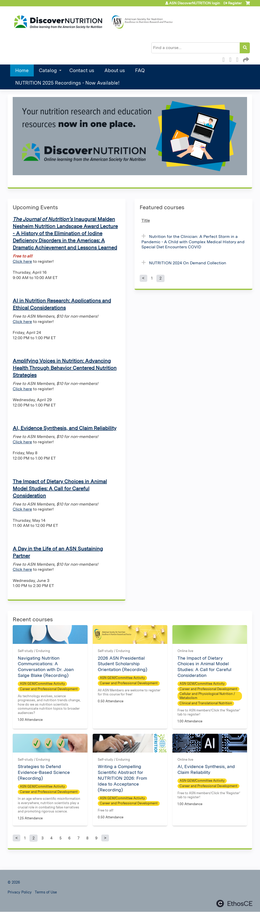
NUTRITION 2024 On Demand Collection (187, 262)
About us (114, 70)
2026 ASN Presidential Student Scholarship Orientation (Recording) (122, 663)
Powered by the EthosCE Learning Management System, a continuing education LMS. (234, 903)
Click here (22, 261)
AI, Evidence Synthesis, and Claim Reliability (64, 428)
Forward (245, 59)
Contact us (81, 70)
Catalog (48, 70)
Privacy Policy (20, 892)
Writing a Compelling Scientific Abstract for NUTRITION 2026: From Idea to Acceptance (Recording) (122, 778)
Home (22, 70)
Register (235, 3)
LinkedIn (238, 59)
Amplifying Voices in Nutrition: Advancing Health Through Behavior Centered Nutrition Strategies (65, 368)
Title (145, 220)
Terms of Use (46, 892)
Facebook (225, 59)
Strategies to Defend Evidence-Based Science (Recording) (44, 772)
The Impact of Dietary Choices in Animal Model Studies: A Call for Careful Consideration (60, 488)
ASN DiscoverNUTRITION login (194, 3)
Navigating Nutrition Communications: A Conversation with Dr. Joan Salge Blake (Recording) (46, 666)
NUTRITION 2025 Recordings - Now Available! (67, 83)
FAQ (140, 70)
